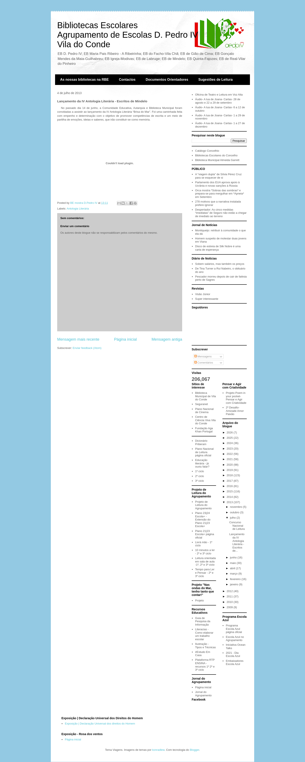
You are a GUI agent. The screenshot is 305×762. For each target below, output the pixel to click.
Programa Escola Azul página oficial (234, 629)
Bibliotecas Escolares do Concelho (216, 155)
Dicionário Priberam (201, 442)
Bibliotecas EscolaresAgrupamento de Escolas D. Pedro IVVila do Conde (127, 35)
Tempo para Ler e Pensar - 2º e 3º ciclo (204, 572)
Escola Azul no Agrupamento (235, 638)
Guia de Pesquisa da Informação (202, 621)
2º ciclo (199, 476)
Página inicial (125, 339)
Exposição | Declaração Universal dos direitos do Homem (100, 723)
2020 (230, 464)
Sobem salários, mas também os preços (219, 263)
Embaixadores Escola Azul (234, 662)
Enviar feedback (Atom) (87, 348)
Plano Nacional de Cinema (204, 410)
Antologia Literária (78, 208)
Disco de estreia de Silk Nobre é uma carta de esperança (218, 248)
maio (233, 563)
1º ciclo (199, 471)
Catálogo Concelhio (207, 150)
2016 (230, 486)
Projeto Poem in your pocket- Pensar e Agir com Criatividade (236, 397)
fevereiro (235, 579)
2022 (230, 453)
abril (233, 568)
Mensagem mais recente (78, 339)
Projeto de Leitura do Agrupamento (203, 505)
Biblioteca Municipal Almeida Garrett (217, 160)
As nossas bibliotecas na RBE (84, 79)
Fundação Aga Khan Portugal (204, 430)
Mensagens (203, 356)
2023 (230, 448)
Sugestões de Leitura (215, 79)
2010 (230, 602)
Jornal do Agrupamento (203, 693)
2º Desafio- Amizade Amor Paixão (235, 411)
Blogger (194, 749)
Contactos (127, 79)
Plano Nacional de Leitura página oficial (204, 452)
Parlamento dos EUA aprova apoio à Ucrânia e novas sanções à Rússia (217, 184)
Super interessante (206, 298)
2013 (230, 502)
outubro (235, 512)
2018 (230, 475)
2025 (230, 437)
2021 (230, 459)
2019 (230, 470)
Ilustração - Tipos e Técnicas (205, 645)
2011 (230, 596)
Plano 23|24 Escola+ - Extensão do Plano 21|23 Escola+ (202, 519)
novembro (236, 506)
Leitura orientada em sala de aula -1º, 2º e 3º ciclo (205, 561)
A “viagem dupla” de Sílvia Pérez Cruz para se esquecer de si (218, 176)
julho (233, 517)
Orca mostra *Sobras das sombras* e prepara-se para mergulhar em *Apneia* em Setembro (219, 193)
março (234, 573)
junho (233, 557)
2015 (230, 491)
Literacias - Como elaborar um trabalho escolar (204, 634)
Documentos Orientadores (167, 79)
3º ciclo (199, 480)
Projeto (199, 600)
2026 (230, 432)
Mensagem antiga (166, 339)
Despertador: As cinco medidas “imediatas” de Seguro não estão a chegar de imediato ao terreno (221, 213)
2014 (230, 496)
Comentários (203, 362)
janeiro (234, 584)
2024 (230, 443)
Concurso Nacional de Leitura (237, 525)
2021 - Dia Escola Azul (233, 654)
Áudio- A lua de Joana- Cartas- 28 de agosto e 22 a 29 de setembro (217, 101)
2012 (230, 591)
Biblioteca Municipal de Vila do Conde (205, 396)
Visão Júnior (202, 294)
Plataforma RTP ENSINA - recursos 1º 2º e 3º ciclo (205, 664)
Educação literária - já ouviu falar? (202, 463)
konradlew (158, 749)
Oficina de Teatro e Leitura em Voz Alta (219, 94)
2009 (230, 607)
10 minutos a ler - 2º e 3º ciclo (205, 551)
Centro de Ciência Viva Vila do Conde (205, 420)
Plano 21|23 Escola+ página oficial (204, 534)
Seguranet (201, 404)
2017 (230, 480)
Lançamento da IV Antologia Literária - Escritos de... (236, 542)
